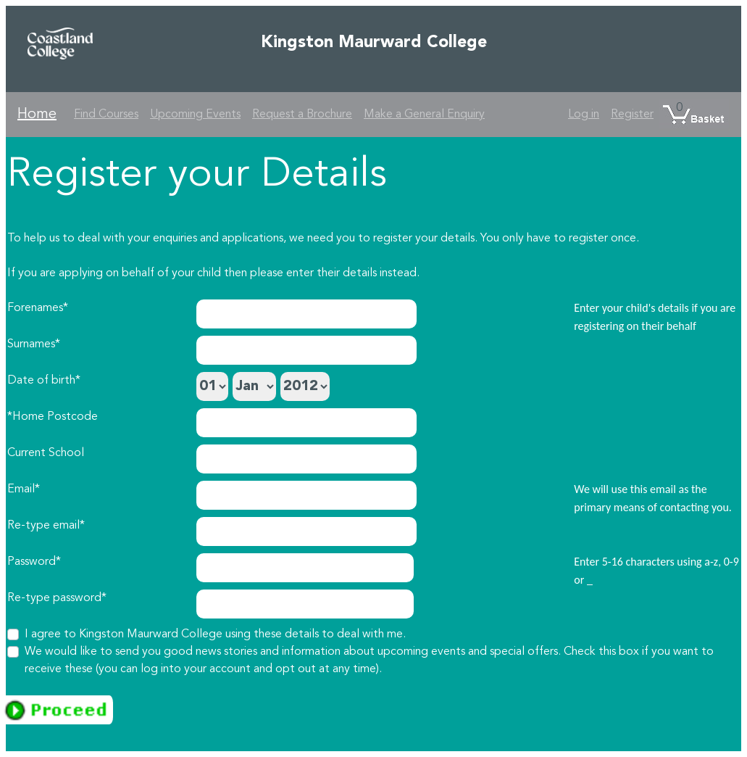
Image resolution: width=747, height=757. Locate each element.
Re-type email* (46, 525)
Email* (23, 489)
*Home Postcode (52, 417)
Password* (34, 562)
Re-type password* (57, 598)
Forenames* (37, 308)
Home (37, 114)
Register (632, 114)
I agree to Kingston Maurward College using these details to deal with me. (215, 634)
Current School (45, 453)
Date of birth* (43, 380)
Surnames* (33, 344)
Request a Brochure (302, 114)
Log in (583, 114)
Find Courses (106, 114)
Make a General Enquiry (424, 114)
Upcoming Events (195, 114)
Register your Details (197, 175)
